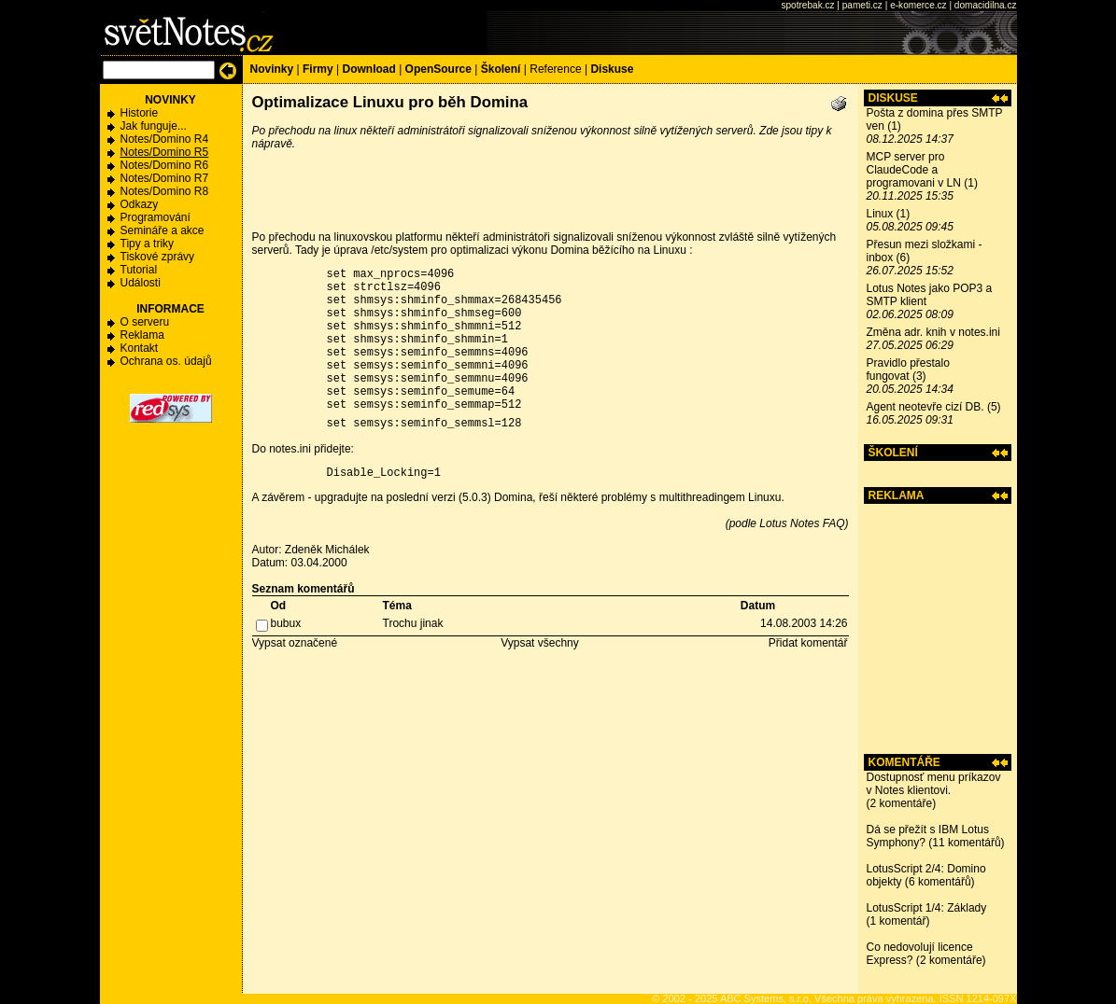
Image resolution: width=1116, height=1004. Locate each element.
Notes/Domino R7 (164, 178)
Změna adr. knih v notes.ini (933, 332)
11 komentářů (966, 842)
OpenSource (438, 69)
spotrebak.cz (807, 5)
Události (140, 282)
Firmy (318, 69)
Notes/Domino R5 (164, 152)
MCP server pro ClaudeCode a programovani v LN (914, 169)
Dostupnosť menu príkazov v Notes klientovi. (934, 784)
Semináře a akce (162, 230)
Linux (880, 213)
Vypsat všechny (540, 676)
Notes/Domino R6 (164, 165)
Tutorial (139, 269)
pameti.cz (862, 5)
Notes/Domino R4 (164, 139)
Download (368, 69)
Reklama (142, 335)
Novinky (272, 69)
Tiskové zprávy (157, 256)
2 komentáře (901, 803)
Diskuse (611, 69)
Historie (139, 112)
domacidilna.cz (985, 5)
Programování (155, 217)
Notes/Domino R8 (164, 191)
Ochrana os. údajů (166, 361)
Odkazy (139, 204)
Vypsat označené (295, 676)
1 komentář (898, 920)
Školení (501, 69)
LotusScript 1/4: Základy (927, 907)
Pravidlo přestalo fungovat (908, 369)
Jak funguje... (153, 125)
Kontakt (139, 348)
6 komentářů (940, 881)
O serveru (145, 321)
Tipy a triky (147, 243)
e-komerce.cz (918, 5)
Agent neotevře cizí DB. (925, 406)
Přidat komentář (808, 676)
